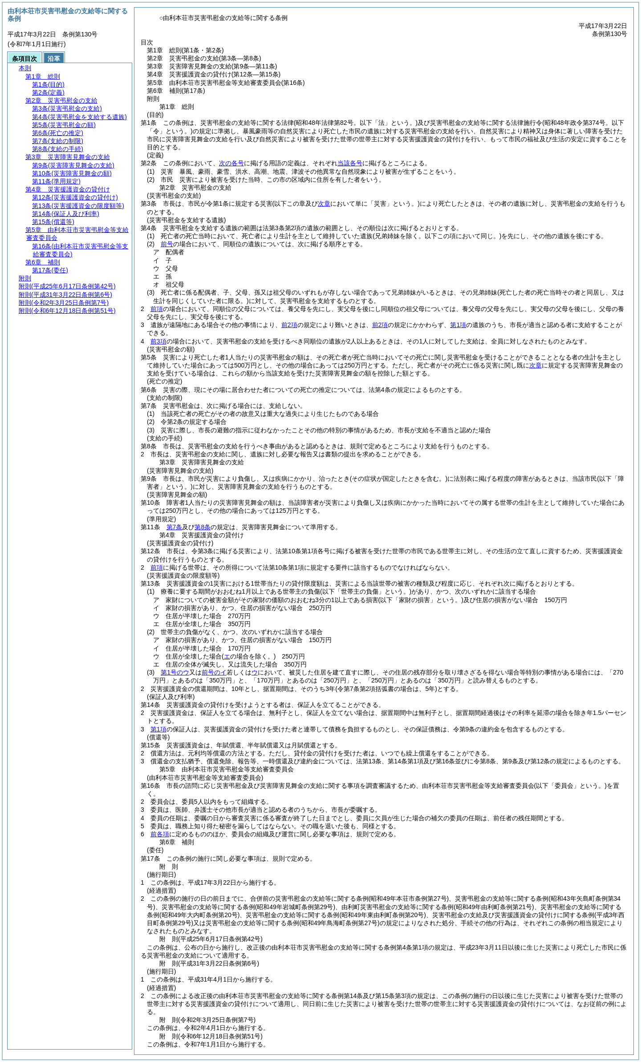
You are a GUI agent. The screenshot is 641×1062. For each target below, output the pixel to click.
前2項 (289, 324)
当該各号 (349, 163)
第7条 (174, 527)
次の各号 (231, 163)
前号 (167, 244)
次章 (535, 365)
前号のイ (214, 672)
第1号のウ (175, 672)
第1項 (458, 324)
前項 (156, 308)
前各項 (159, 834)
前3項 (158, 341)
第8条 (203, 527)
